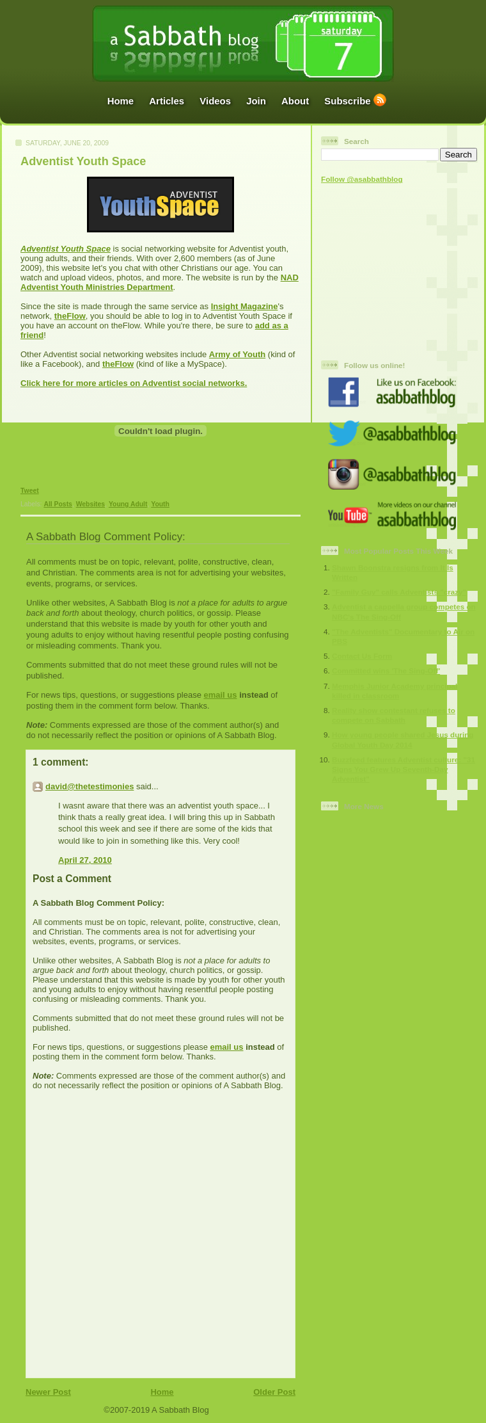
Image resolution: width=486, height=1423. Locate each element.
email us (220, 695)
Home (120, 100)
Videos (215, 100)
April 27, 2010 (85, 860)
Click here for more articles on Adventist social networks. (133, 383)
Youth (160, 504)
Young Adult (128, 504)
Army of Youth (237, 354)
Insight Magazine (244, 306)
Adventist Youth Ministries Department (96, 287)
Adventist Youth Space (83, 161)
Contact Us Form (362, 656)
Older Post (274, 1392)
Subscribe (347, 100)
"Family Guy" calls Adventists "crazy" (399, 592)
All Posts (57, 504)
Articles (166, 100)
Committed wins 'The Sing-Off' (386, 670)
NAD (290, 277)
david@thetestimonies (89, 786)
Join (256, 100)
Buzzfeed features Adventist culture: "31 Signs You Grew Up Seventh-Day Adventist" (403, 769)
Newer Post (48, 1392)
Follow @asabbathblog (362, 179)
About (295, 100)
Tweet (29, 490)
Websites (90, 504)
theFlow (70, 316)
